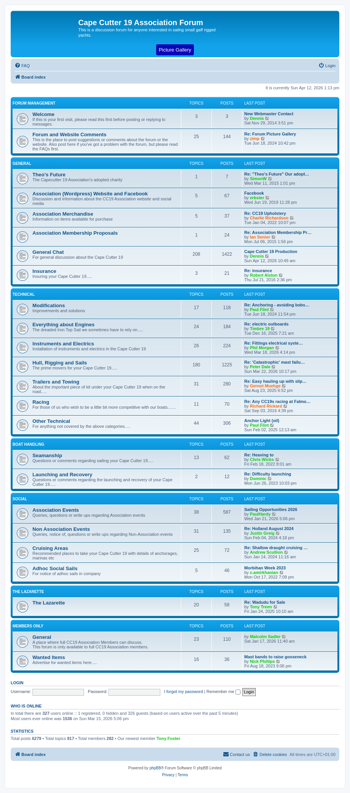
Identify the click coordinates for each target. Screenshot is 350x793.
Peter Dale (260, 366)
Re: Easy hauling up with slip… (275, 381)
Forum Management (34, 103)
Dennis (257, 118)
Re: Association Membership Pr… (277, 232)
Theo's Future (49, 174)
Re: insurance (258, 270)
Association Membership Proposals (75, 233)
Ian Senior (260, 237)
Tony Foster (168, 738)
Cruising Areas (50, 548)
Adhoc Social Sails (54, 568)
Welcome (43, 114)
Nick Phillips (262, 661)
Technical (24, 294)
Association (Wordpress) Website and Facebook (90, 194)
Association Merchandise (62, 214)
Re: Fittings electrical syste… (273, 343)
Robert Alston (263, 275)
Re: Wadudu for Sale (264, 602)
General (22, 163)
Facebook (254, 193)
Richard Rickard (266, 406)
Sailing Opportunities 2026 (270, 509)
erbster (257, 197)
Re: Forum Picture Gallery (270, 134)
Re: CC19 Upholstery (265, 213)
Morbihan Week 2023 (265, 568)
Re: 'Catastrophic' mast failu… (274, 362)
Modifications (48, 305)
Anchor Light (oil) (261, 420)
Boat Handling (28, 444)
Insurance (44, 271)
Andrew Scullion (266, 552)
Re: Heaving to (259, 455)
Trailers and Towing (55, 382)
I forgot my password (183, 691)
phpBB (155, 768)
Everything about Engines (63, 324)
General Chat (48, 252)
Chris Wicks (262, 459)
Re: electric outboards (266, 324)
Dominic (258, 478)
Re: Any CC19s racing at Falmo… (277, 401)
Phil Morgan (262, 347)
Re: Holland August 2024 (269, 528)
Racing (40, 402)
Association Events (55, 510)
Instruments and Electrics (63, 344)
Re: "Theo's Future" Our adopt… (276, 174)
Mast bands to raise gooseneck (275, 656)
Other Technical (51, 421)
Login (17, 682)
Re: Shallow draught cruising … (276, 547)
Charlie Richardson (269, 218)
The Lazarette (28, 592)
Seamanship (47, 455)
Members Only (28, 626)
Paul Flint (259, 309)
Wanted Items (48, 657)
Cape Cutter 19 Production (270, 251)
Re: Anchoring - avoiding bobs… (277, 305)
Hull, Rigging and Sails (59, 363)
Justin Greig (262, 533)
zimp (255, 138)
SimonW (258, 178)
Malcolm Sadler (265, 636)
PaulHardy (260, 514)
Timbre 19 (260, 328)
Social (20, 499)
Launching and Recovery (62, 474)
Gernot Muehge (265, 386)
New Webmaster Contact (269, 113)
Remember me (223, 691)
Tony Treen (261, 606)
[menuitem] (22, 65)
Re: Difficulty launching (267, 474)
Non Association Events (61, 529)
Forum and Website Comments (69, 134)
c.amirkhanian (264, 572)
